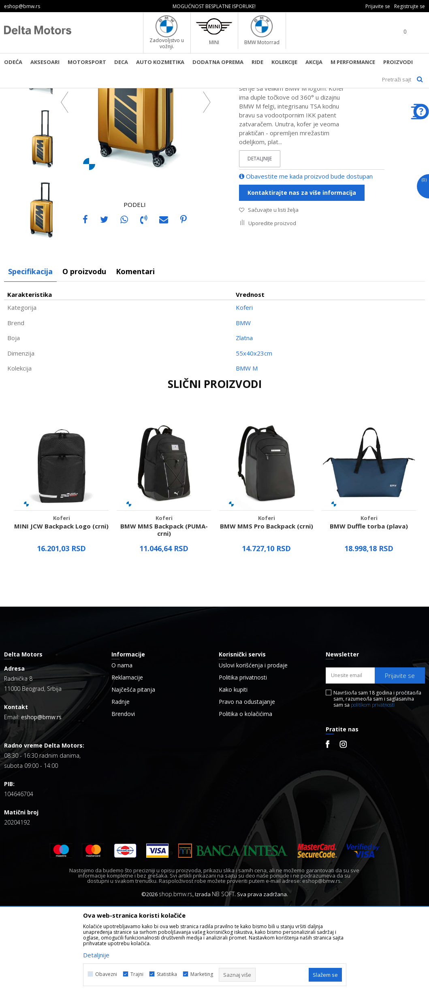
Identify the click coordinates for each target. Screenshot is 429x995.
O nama (121, 754)
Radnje (120, 790)
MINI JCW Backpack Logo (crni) (61, 614)
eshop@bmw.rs (41, 805)
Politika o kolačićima (245, 802)
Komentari (135, 359)
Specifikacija (30, 359)
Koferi (141, 93)
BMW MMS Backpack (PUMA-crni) (164, 618)
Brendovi (123, 802)
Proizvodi (87, 93)
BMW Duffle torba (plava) (369, 614)
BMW (243, 411)
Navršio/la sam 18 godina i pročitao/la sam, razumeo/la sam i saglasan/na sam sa (377, 787)
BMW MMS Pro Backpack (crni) (266, 614)
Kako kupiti (233, 778)
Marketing (201, 974)
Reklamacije (127, 766)
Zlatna (244, 426)
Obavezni (106, 974)
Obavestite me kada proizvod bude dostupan (306, 264)
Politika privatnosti (243, 766)
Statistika (167, 974)
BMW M (247, 456)
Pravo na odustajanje (247, 790)
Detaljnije (260, 246)
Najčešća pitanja (133, 778)
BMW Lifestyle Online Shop (37, 93)
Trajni (136, 974)
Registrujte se (409, 6)
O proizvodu (84, 359)
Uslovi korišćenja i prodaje (253, 754)
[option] (214, 6)
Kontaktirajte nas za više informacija (302, 281)
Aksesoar (116, 93)
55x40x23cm (254, 441)
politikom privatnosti (373, 793)
